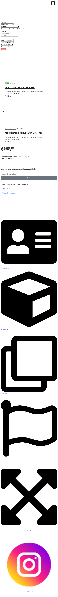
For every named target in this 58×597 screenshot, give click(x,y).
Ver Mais (8, 96)
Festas (7, 83)
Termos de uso (6, 188)
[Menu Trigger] (53, 3)
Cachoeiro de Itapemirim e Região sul (17, 91)
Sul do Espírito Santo (36, 91)
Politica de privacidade (9, 193)
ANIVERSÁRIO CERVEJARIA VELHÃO (23, 133)
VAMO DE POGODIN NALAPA (20, 87)
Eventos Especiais (10, 129)
